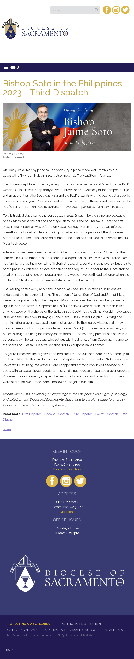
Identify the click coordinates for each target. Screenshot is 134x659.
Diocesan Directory (67, 469)
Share (7, 429)
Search (97, 9)
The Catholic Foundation (78, 624)
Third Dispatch (82, 414)
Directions (67, 512)
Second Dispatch (56, 414)
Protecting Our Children (28, 624)
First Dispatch (32, 414)
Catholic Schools (22, 630)
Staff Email (115, 630)
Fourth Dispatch (106, 414)
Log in (9, 649)
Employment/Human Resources (71, 630)
